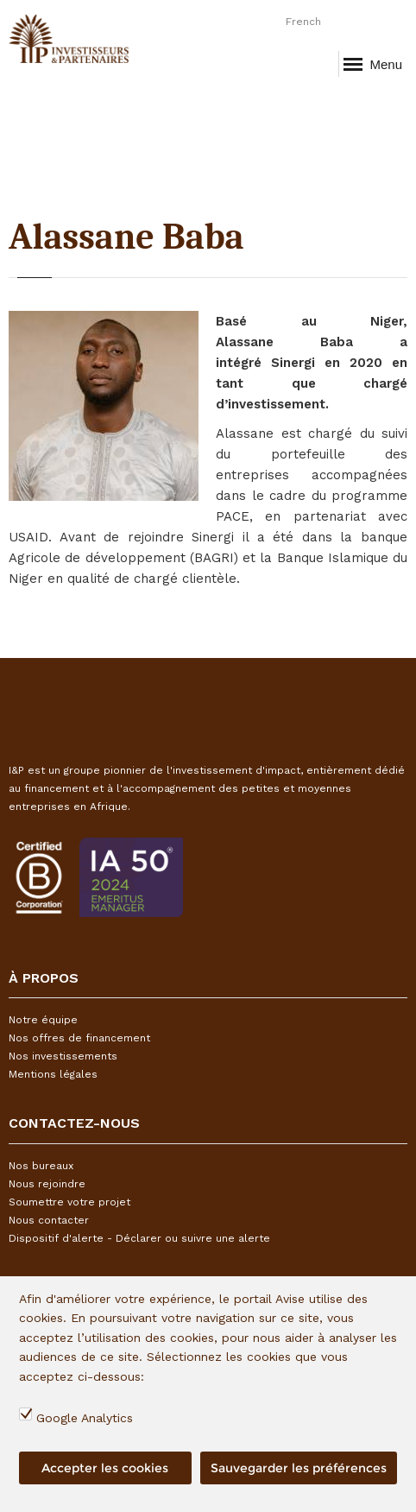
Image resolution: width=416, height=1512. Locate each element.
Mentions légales (53, 1074)
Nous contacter (49, 1220)
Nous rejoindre (47, 1184)
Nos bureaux (41, 1166)
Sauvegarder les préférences (299, 1468)
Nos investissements (63, 1056)
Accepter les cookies (104, 1468)
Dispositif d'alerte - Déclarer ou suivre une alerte (139, 1238)
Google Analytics (84, 1418)
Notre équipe (43, 1020)
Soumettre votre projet (69, 1202)
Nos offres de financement (79, 1038)
